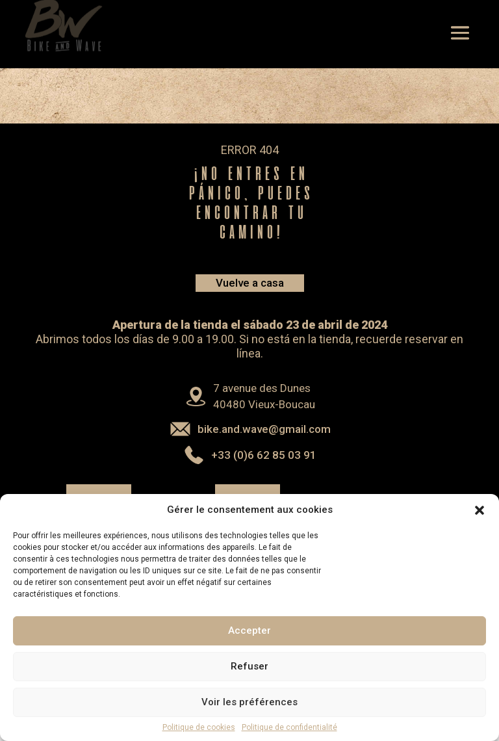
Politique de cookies (198, 736)
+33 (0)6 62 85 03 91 (263, 455)
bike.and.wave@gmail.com (264, 429)
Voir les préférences (249, 711)
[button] (479, 519)
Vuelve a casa (250, 282)
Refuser (249, 675)
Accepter (249, 639)
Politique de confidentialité (289, 736)
